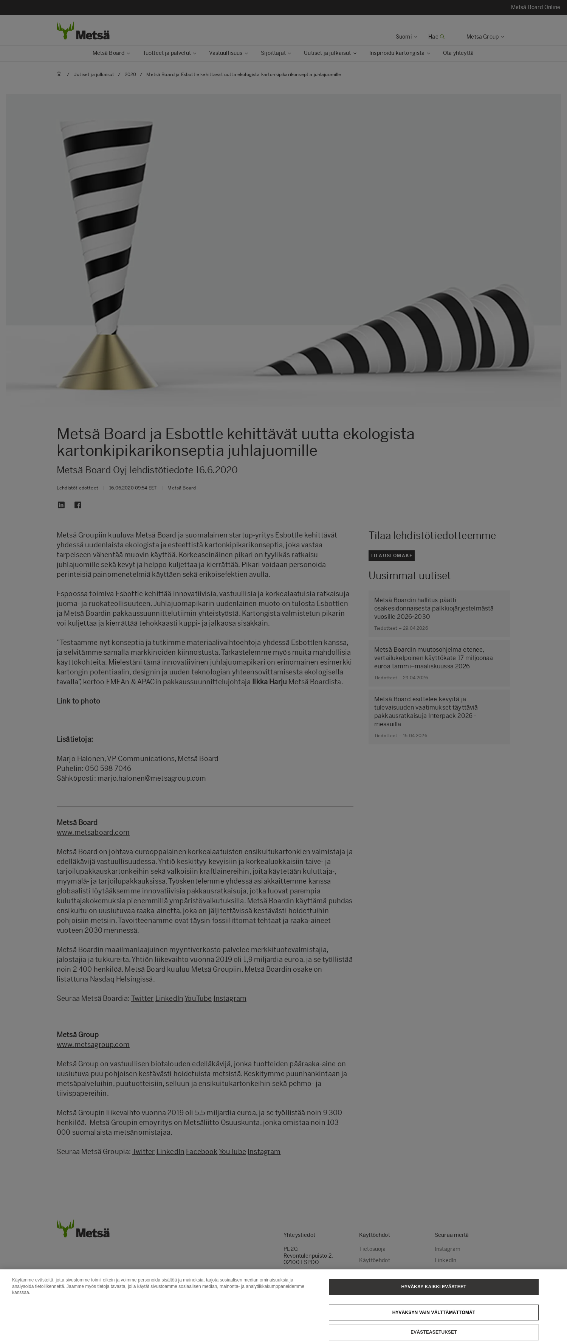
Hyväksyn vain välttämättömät (434, 1321)
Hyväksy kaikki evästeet (433, 1296)
